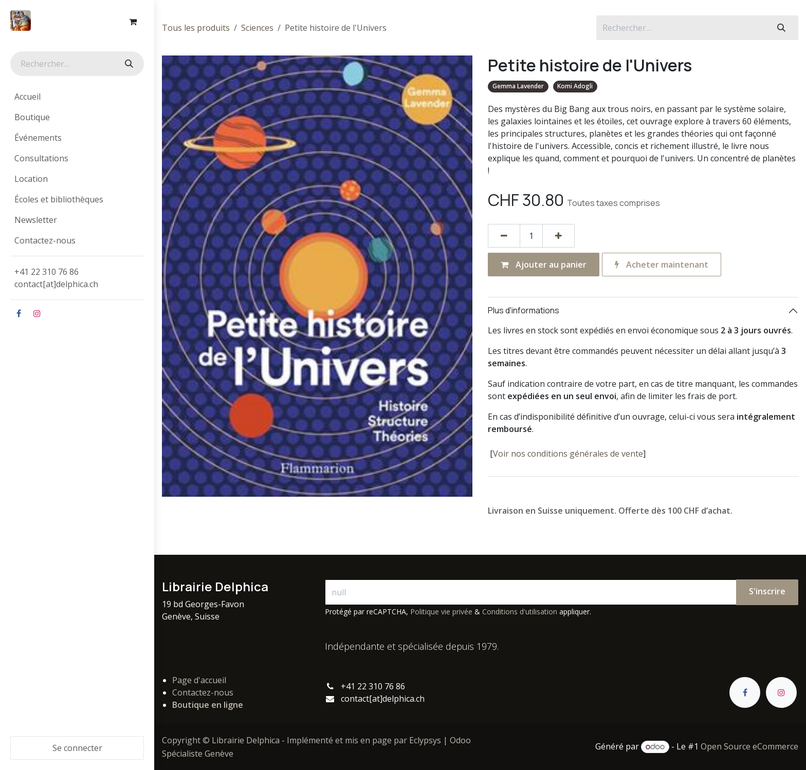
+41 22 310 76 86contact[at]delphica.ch (57, 278)
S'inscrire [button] (767, 591)
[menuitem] (77, 96)
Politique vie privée (441, 611)
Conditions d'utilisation (519, 611)
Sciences (257, 27)
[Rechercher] (128, 63)
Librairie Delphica (246, 740)
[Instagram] (37, 313)
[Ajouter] (558, 236)
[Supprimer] (504, 236)
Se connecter (77, 748)
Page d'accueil (199, 680)
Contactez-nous (202, 692)
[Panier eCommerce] (132, 21)
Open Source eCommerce (749, 746)
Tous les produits (196, 27)
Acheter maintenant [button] (661, 264)
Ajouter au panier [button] (544, 264)
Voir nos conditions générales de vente (568, 453)
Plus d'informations (523, 310)
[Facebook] (18, 313)
